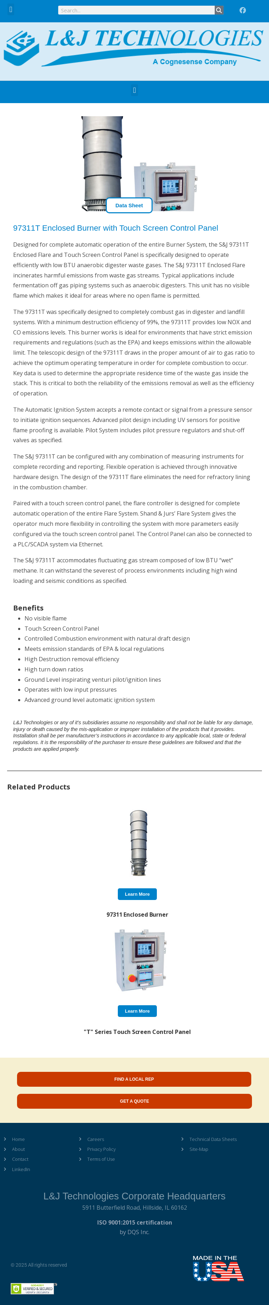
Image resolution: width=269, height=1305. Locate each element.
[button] (10, 9)
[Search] (219, 10)
